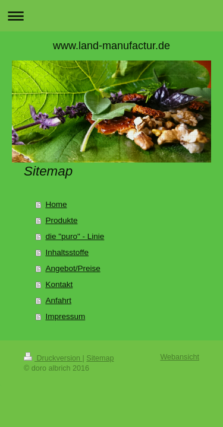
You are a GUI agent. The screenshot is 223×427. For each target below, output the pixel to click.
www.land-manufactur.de (111, 46)
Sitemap (100, 358)
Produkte (61, 220)
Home (56, 204)
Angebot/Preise (72, 268)
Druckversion (53, 358)
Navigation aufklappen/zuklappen (111, 15)
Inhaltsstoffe (67, 252)
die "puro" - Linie (74, 236)
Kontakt (59, 284)
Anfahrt (58, 300)
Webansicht (179, 357)
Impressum (65, 316)
